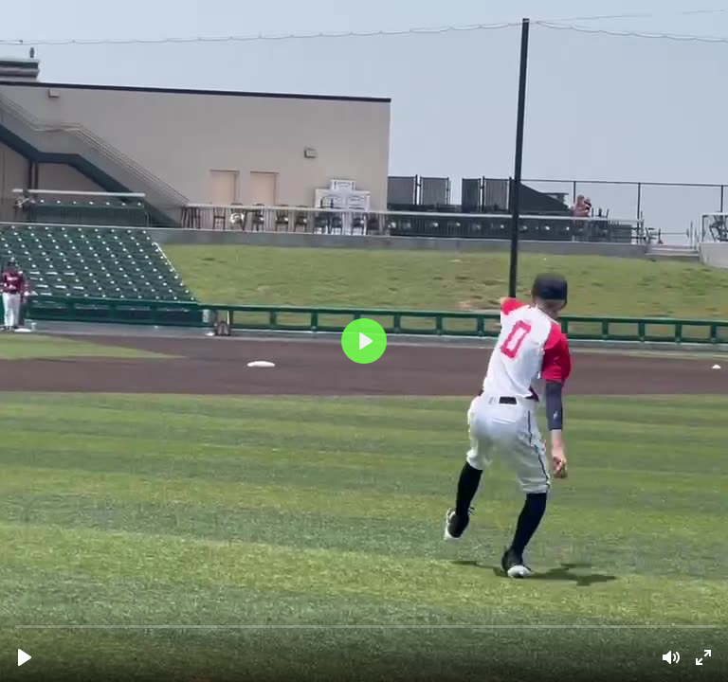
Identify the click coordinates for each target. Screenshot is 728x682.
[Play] (24, 657)
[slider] (366, 626)
